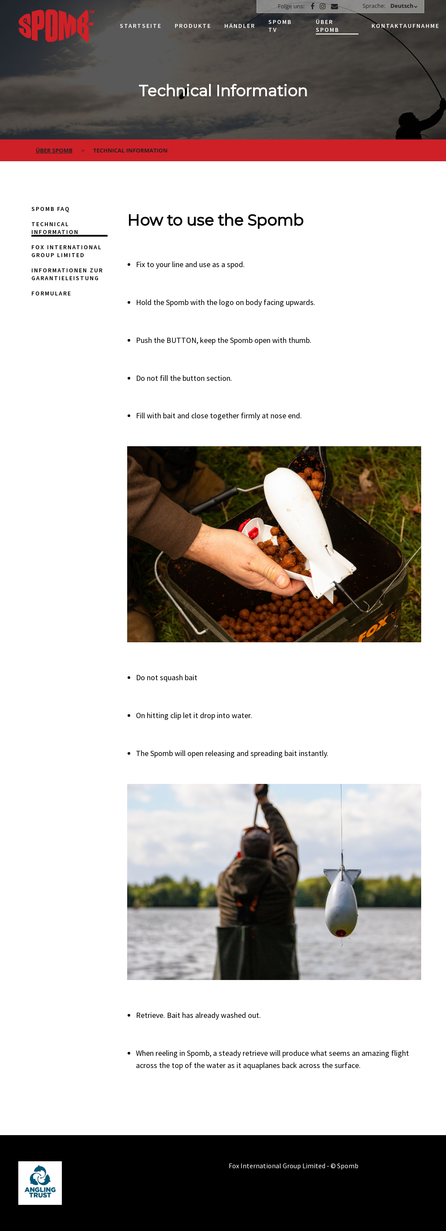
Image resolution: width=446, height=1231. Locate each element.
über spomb (54, 150)
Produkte (193, 26)
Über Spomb (327, 26)
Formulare (51, 293)
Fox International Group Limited (66, 251)
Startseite (141, 26)
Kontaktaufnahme (405, 26)
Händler (239, 26)
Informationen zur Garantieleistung (67, 274)
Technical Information (55, 228)
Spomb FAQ (50, 209)
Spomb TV (280, 26)
